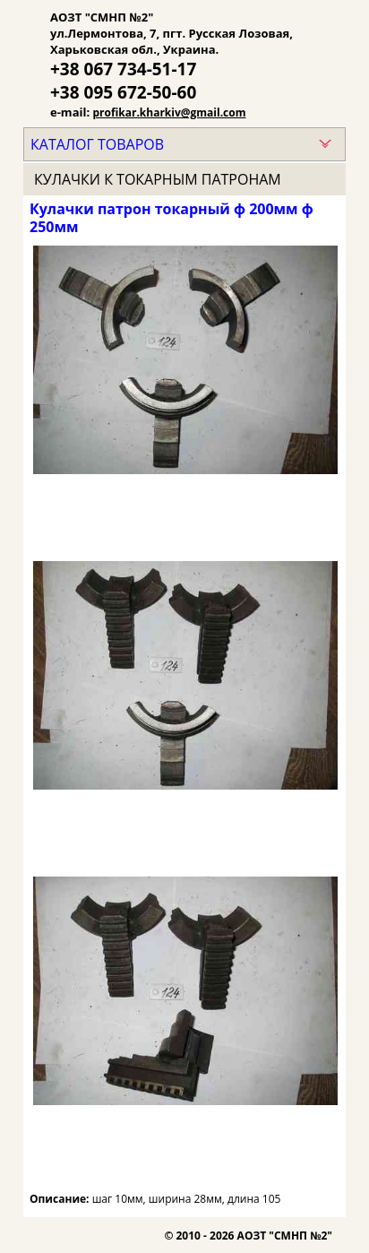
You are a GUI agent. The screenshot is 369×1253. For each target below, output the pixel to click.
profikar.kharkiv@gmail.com (169, 112)
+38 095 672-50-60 (123, 92)
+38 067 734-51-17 (123, 69)
